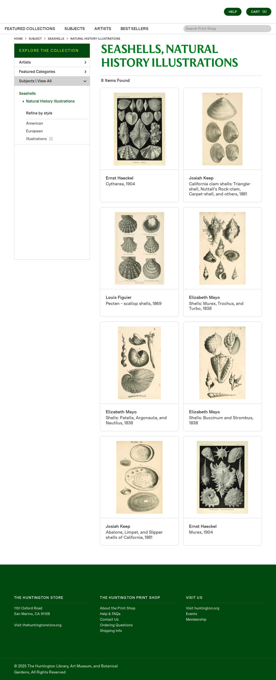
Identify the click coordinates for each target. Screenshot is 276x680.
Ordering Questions (116, 625)
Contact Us (109, 619)
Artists (52, 62)
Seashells (27, 93)
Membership (196, 619)
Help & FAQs (110, 614)
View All (44, 81)
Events (191, 614)
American (34, 123)
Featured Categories (52, 71)
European (34, 131)
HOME (18, 38)
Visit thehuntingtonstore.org (37, 625)
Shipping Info (111, 631)
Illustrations (36, 139)
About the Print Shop (117, 608)
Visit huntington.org (202, 608)
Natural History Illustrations (50, 101)
